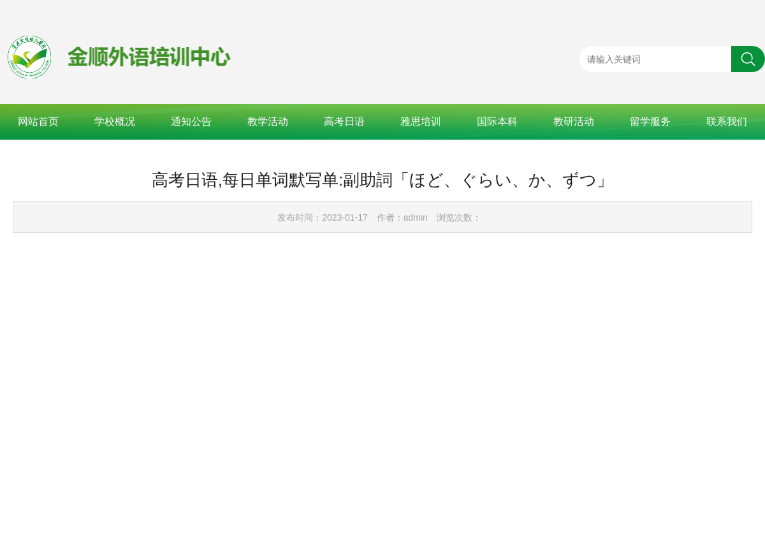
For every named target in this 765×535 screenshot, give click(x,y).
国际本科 (497, 121)
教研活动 (573, 121)
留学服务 (650, 121)
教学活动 (267, 121)
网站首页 (38, 121)
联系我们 (726, 121)
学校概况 (114, 121)
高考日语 (344, 121)
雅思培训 (420, 121)
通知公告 (191, 121)
